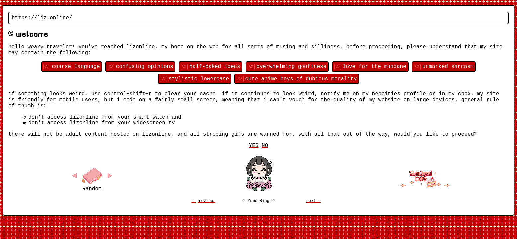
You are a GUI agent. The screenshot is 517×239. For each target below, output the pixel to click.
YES (254, 161)
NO (265, 161)
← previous (203, 217)
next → (313, 217)
